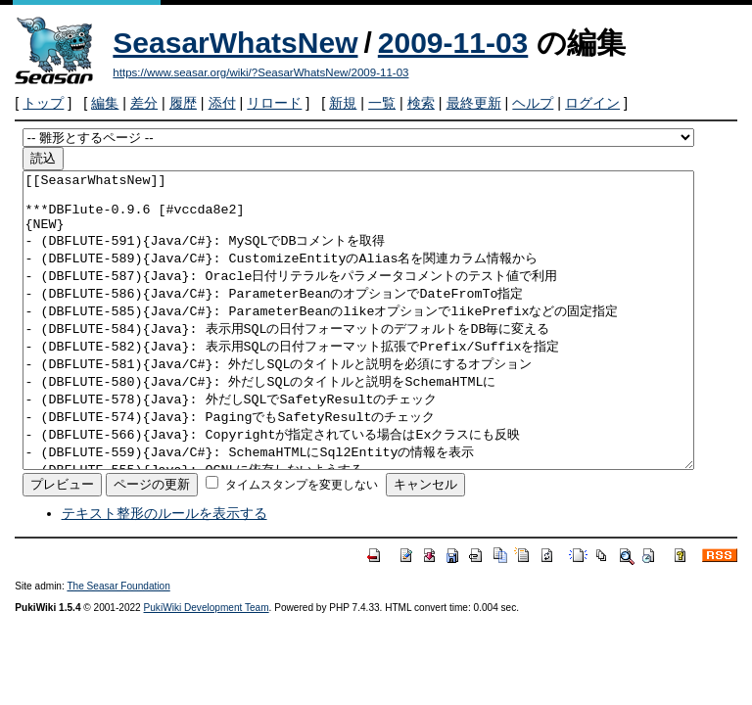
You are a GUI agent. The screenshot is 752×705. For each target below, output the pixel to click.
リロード (274, 103)
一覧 (382, 103)
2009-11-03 (453, 42)
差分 (144, 103)
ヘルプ (532, 103)
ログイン (592, 103)
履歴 (183, 103)
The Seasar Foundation (118, 644)
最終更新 (473, 103)
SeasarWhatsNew (235, 42)
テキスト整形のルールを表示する (164, 572)
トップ (43, 103)
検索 (421, 103)
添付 (222, 103)
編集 (104, 103)
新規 (342, 103)
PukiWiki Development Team (206, 666)
